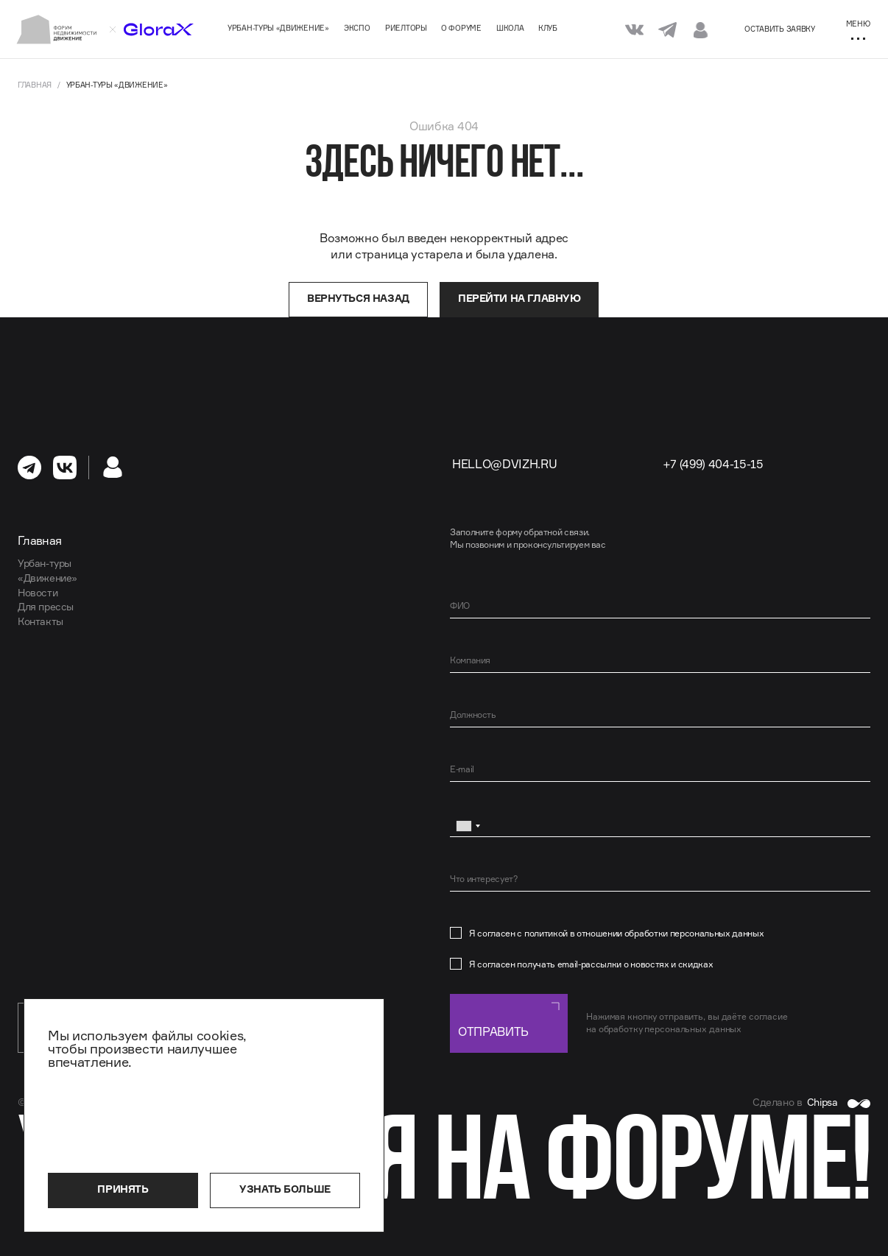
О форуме (461, 28)
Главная (35, 84)
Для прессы (46, 607)
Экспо (357, 28)
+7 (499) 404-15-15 (713, 463)
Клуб (547, 28)
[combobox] (467, 826)
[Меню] (857, 29)
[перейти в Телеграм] (29, 467)
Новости (37, 593)
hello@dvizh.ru (504, 463)
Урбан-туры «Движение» (278, 28)
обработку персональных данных (670, 1028)
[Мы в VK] (634, 29)
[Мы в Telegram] (667, 29)
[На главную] (56, 29)
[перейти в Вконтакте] (65, 467)
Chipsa (838, 1102)
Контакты (40, 621)
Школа (510, 28)
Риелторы (406, 28)
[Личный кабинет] (700, 29)
